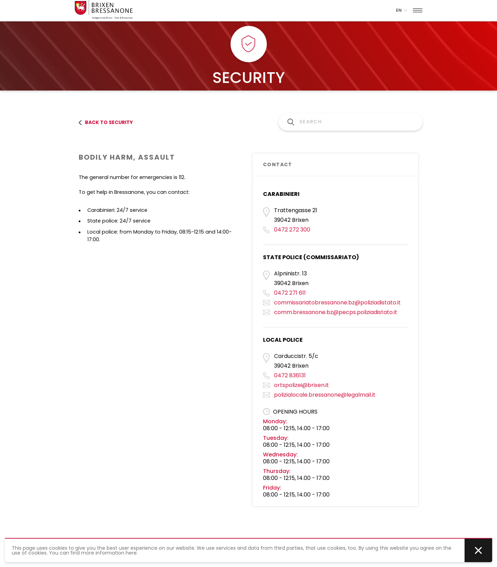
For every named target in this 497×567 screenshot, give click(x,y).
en (402, 10)
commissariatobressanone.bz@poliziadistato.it (337, 302)
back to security (106, 122)
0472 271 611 (290, 293)
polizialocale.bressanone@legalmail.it (325, 395)
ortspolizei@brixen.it (301, 385)
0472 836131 (290, 375)
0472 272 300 (292, 230)
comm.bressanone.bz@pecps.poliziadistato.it (335, 312)
